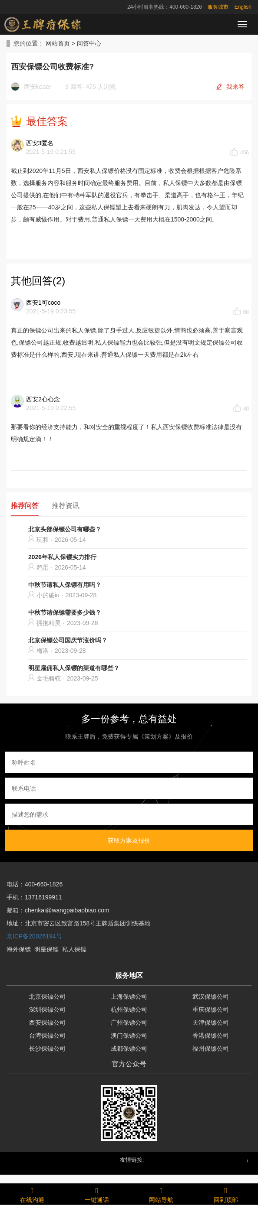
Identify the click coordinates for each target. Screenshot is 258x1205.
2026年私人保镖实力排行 (62, 557)
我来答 (235, 86)
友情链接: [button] (132, 1159)
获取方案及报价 (129, 840)
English (243, 7)
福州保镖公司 (210, 1048)
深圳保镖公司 (47, 1009)
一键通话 (97, 1193)
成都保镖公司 (129, 1048)
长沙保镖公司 (47, 1048)
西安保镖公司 (47, 1022)
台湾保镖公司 (47, 1035)
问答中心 (89, 43)
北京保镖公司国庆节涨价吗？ (67, 640)
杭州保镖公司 (129, 1009)
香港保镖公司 (210, 1035)
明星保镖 (46, 949)
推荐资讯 (65, 505)
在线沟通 (32, 1193)
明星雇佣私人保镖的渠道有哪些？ (73, 667)
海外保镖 (19, 949)
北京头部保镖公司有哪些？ (64, 529)
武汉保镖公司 (210, 996)
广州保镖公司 (129, 1022)
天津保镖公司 (210, 1022)
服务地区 (129, 975)
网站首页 (58, 43)
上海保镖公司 (129, 996)
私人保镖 (74, 949)
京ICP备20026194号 (34, 936)
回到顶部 (226, 1193)
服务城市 (218, 7)
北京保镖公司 (47, 996)
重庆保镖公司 (210, 1009)
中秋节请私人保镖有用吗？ (64, 584)
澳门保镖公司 (129, 1035)
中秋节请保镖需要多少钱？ (64, 612)
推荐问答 (25, 505)
